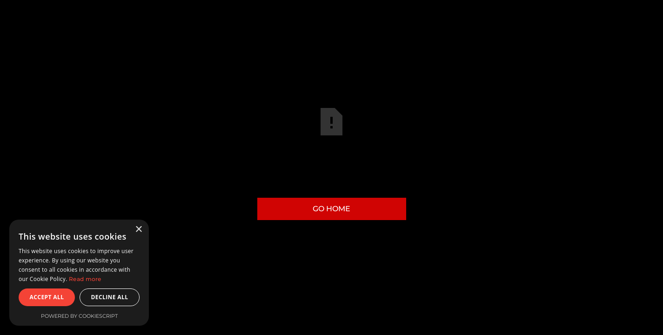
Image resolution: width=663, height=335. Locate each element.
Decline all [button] (109, 297)
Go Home (331, 208)
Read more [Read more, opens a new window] (85, 278)
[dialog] (79, 273)
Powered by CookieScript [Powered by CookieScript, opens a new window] (79, 316)
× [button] (138, 229)
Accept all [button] (47, 297)
